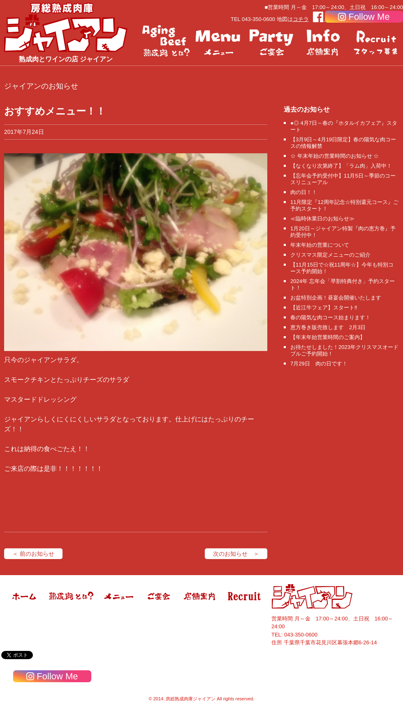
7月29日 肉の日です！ (318, 363)
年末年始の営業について (319, 245)
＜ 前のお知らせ (33, 553)
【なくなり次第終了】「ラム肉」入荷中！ (341, 166)
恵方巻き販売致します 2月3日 (328, 327)
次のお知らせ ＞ (236, 553)
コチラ (301, 19)
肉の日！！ (303, 192)
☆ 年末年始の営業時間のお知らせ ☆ (334, 156)
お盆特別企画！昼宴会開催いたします (335, 298)
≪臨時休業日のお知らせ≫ (322, 218)
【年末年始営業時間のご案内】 (327, 337)
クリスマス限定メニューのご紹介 (330, 255)
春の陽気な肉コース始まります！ (330, 317)
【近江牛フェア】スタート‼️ (323, 307)
